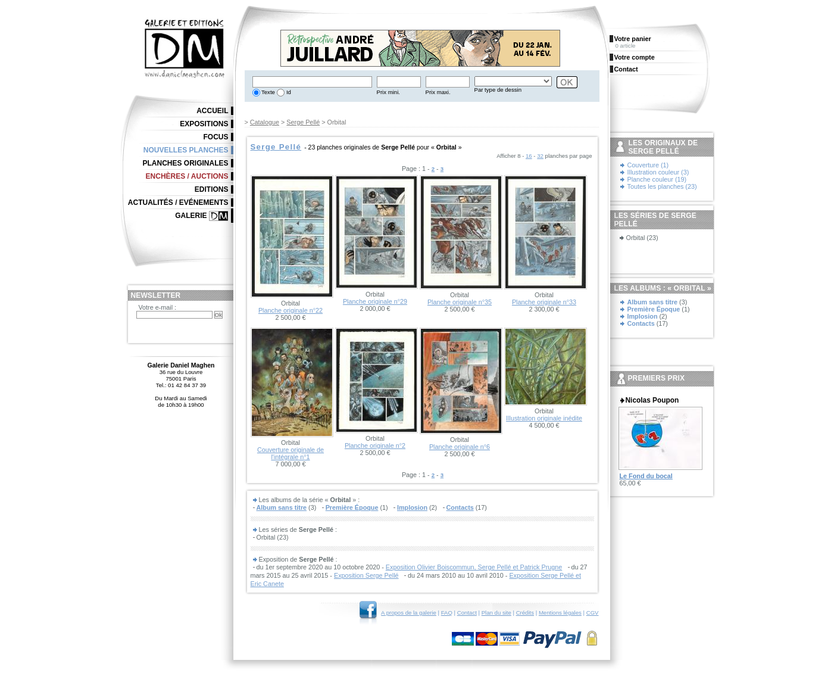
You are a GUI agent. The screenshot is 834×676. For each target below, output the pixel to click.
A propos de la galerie (408, 612)
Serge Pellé (303, 122)
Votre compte (634, 57)
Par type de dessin (497, 89)
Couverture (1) (648, 165)
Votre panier (632, 38)
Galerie (191, 215)
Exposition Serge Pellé (366, 575)
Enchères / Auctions (187, 176)
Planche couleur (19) (657, 179)
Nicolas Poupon (652, 400)
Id (288, 92)
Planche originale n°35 (459, 302)
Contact (467, 612)
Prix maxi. (438, 92)
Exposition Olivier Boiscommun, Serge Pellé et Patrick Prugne (474, 567)
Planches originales (185, 163)
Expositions (204, 124)
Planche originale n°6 (459, 446)
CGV (592, 612)
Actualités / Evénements (178, 202)
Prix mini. (388, 92)
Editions (212, 189)
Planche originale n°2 (375, 445)
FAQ (446, 612)
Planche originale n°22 (290, 310)
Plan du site (496, 612)
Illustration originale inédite (544, 418)
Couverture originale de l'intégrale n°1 (290, 453)
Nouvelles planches (186, 150)
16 (529, 155)
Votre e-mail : (158, 307)
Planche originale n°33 (544, 302)
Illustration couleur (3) (658, 172)
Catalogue (264, 122)
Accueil (212, 111)
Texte (267, 92)
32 (540, 155)
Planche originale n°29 (375, 301)
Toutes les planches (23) (662, 186)
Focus (216, 137)
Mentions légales (560, 612)
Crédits (525, 612)
